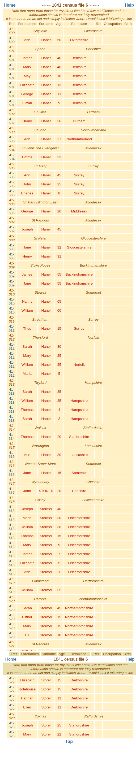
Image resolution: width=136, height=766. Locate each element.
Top (69, 741)
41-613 (12, 391)
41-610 (12, 301)
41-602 (12, 121)
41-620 (12, 608)
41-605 (12, 175)
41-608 (12, 247)
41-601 (12, 58)
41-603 (12, 139)
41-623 (12, 725)
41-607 (12, 229)
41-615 (12, 455)
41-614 (12, 437)
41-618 (12, 509)
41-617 (12, 491)
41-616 (12, 473)
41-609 (12, 274)
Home (10, 659)
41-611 (12, 328)
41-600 (12, 40)
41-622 (12, 680)
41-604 (12, 157)
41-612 (12, 346)
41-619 (12, 590)
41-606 (12, 211)
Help (130, 659)
